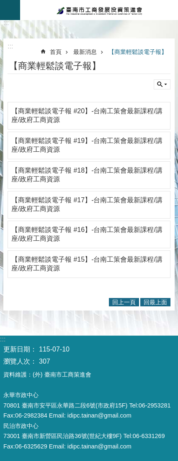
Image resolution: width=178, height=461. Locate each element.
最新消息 (85, 51)
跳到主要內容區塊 (4, 4)
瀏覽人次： (20, 361)
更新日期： (20, 349)
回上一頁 (124, 302)
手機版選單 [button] (10, 10)
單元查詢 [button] (162, 84)
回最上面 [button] (155, 302)
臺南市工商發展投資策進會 (99, 10)
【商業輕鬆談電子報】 (137, 51)
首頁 (56, 51)
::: (6, 22)
